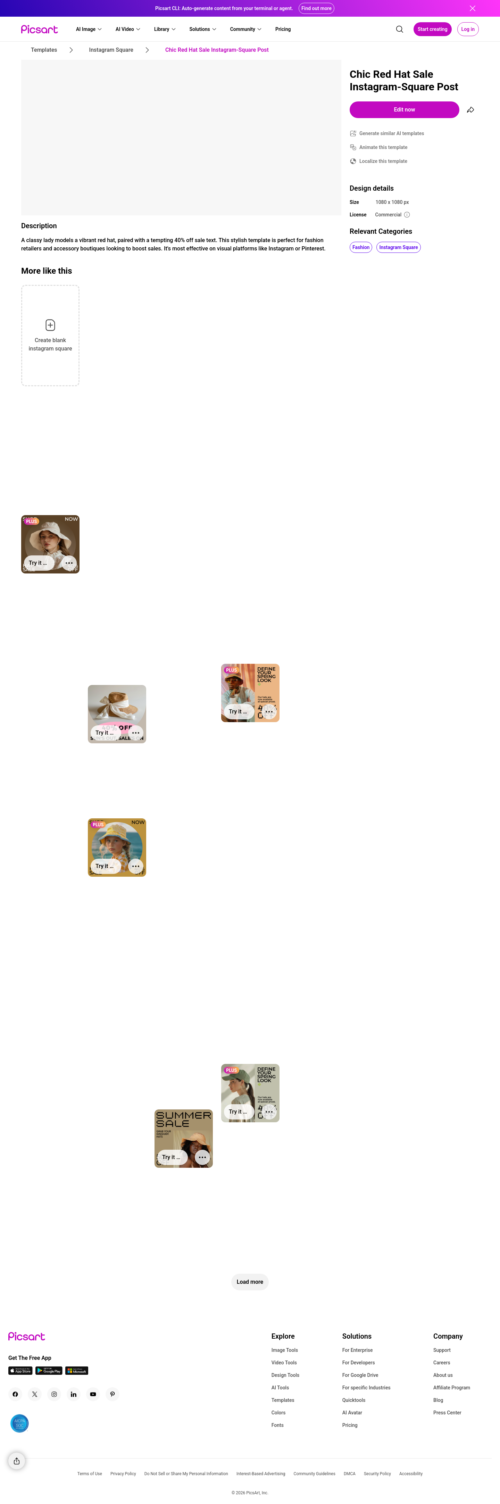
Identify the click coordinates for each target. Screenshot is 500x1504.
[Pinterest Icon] (112, 1394)
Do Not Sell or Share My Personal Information (186, 1473)
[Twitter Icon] (35, 1394)
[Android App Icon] (48, 1373)
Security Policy (377, 1473)
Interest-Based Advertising (260, 1473)
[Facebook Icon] (15, 1394)
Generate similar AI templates (391, 133)
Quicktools (354, 1400)
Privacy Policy (123, 1473)
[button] (89, 29)
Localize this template (383, 161)
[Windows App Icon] (76, 1373)
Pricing (350, 1425)
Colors (279, 1412)
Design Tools (286, 1375)
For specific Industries (366, 1387)
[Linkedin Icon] (74, 1394)
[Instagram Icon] (54, 1394)
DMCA (350, 1473)
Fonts (278, 1425)
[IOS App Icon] (20, 1373)
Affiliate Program (451, 1387)
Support (442, 1350)
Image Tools (285, 1350)
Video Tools (284, 1362)
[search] (399, 29)
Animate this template (383, 147)
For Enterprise (357, 1350)
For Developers (358, 1362)
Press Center (447, 1412)
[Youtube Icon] (93, 1394)
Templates (283, 1400)
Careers (441, 1362)
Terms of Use (89, 1473)
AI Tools (280, 1387)
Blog (438, 1400)
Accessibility (411, 1473)
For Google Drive (360, 1375)
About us (443, 1375)
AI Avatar (352, 1412)
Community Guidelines (314, 1473)
